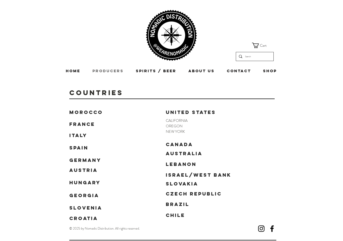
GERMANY (85, 160)
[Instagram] (261, 228)
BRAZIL (177, 204)
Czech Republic (194, 194)
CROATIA (83, 218)
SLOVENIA (85, 208)
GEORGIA (84, 195)
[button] (262, 45)
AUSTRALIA (184, 153)
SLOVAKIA (182, 184)
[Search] (254, 56)
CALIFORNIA (176, 120)
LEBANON (181, 164)
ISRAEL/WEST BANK (198, 175)
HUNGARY (85, 182)
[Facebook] (272, 228)
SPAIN (78, 148)
